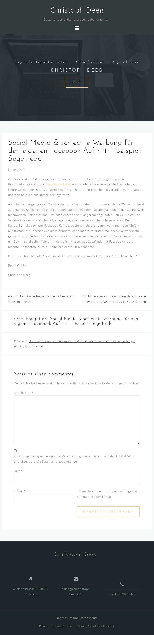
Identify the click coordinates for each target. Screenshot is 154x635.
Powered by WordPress (56, 626)
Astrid (91, 626)
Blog (77, 82)
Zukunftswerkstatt (58, 184)
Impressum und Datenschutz (77, 618)
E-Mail (19, 491)
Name (19, 471)
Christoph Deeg (76, 10)
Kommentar (23, 393)
